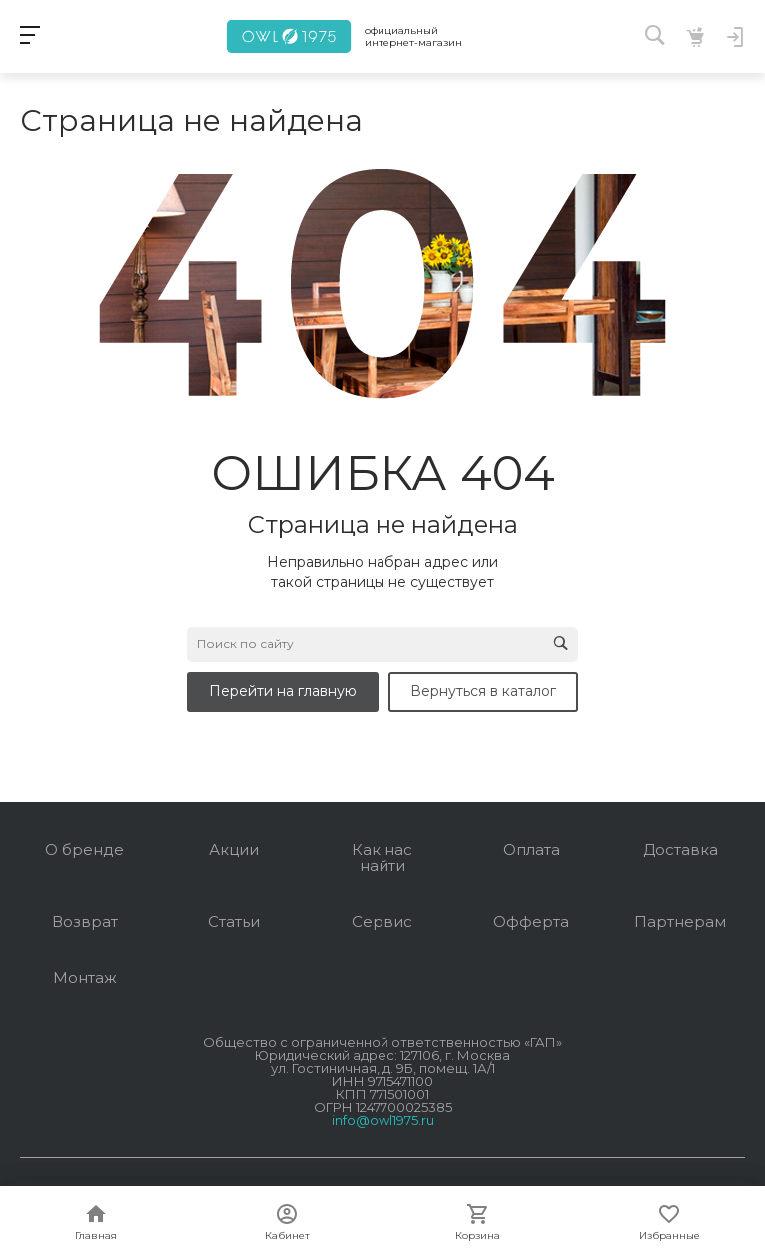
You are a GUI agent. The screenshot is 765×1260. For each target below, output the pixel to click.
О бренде (84, 849)
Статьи (234, 921)
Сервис (382, 921)
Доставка (680, 849)
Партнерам (680, 921)
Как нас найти (382, 857)
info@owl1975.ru (383, 1120)
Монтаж (85, 977)
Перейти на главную (283, 691)
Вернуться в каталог (483, 691)
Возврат (85, 921)
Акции (234, 849)
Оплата (531, 849)
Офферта (531, 921)
